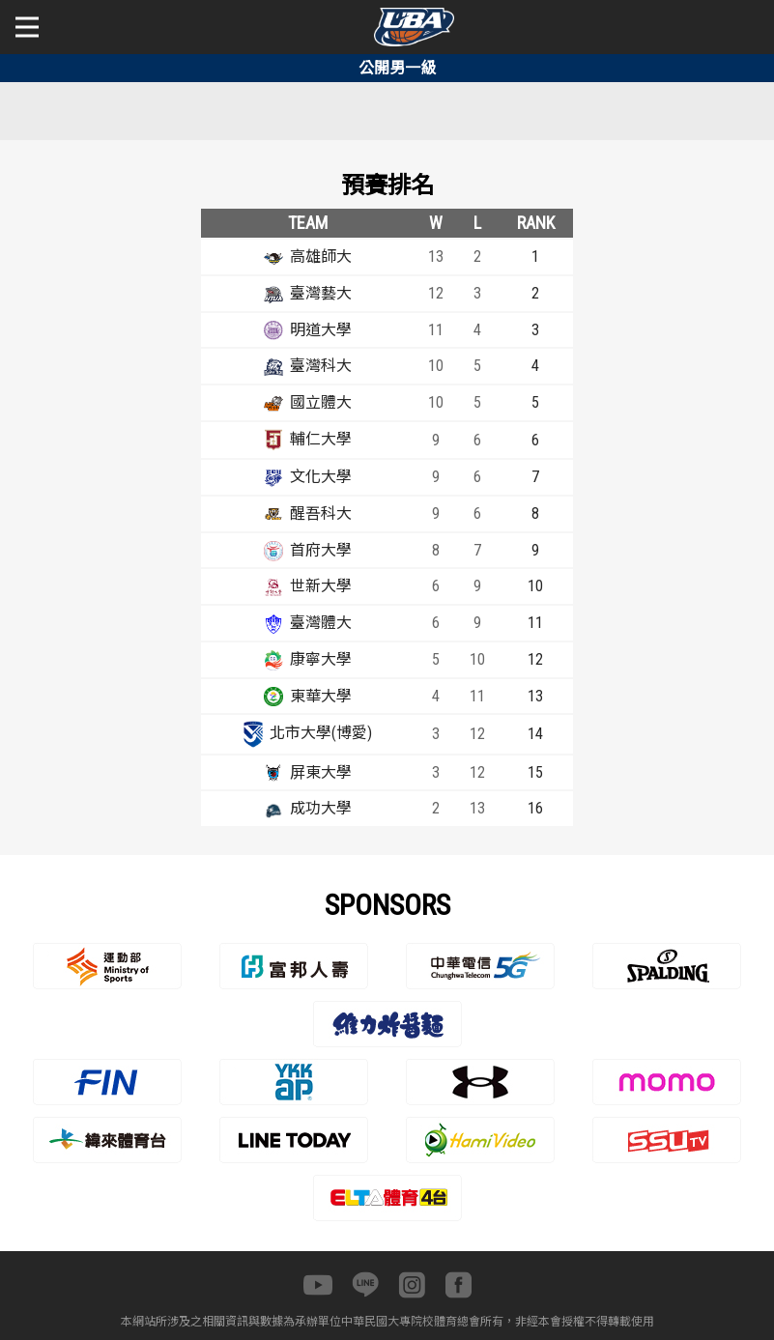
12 (535, 659)
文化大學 (321, 477)
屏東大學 (321, 772)
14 (535, 734)
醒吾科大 (321, 513)
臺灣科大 (321, 365)
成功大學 (321, 808)
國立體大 (321, 402)
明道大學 (321, 330)
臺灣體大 (321, 622)
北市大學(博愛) (321, 733)
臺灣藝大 (321, 293)
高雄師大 (321, 256)
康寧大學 (321, 659)
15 (535, 772)
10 (535, 586)
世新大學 (321, 586)
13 (535, 696)
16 (535, 808)
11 (535, 622)
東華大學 (321, 696)
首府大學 (321, 550)
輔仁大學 (321, 439)
